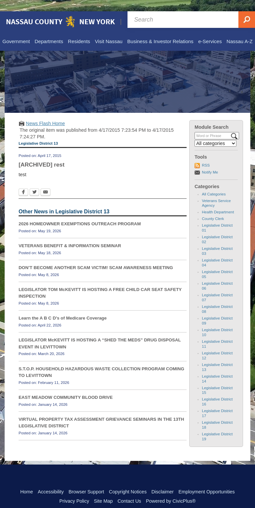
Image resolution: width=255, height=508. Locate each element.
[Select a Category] (215, 132)
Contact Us (129, 489)
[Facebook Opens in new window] (23, 181)
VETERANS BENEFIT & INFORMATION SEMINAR (70, 234)
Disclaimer (162, 480)
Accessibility (51, 480)
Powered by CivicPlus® (171, 489)
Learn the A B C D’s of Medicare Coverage (63, 306)
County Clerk (213, 207)
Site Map (103, 489)
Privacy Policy (74, 489)
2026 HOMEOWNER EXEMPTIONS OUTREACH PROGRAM (80, 212)
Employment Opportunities (207, 480)
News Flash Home (45, 112)
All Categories (214, 183)
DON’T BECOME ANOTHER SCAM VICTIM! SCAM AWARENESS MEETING (96, 256)
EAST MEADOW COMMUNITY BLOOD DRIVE (66, 386)
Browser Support (86, 480)
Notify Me (210, 161)
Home (26, 480)
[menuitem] (16, 30)
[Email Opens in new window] (45, 181)
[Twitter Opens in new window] (34, 181)
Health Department (218, 201)
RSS (206, 154)
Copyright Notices (128, 480)
